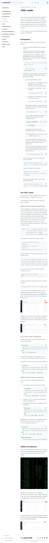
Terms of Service (34, 541)
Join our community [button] (8, 538)
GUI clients (5, 29)
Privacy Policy (43, 540)
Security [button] (4, 39)
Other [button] (3, 46)
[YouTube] (47, 538)
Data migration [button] (6, 16)
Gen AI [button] (3, 24)
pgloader (44, 17)
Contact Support (7, 540)
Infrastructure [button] (6, 44)
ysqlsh (24, 51)
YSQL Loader (5, 21)
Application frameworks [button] (8, 31)
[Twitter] (42, 538)
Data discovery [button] (6, 36)
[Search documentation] (21, 3)
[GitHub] (40, 538)
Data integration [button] (6, 26)
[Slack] (38, 538)
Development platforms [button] (8, 34)
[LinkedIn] (44, 538)
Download (5, 535)
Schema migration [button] (6, 13)
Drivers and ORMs (6, 11)
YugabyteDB (22, 7)
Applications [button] (5, 41)
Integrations (5, 7)
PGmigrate (5, 18)
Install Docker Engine (41, 85)
